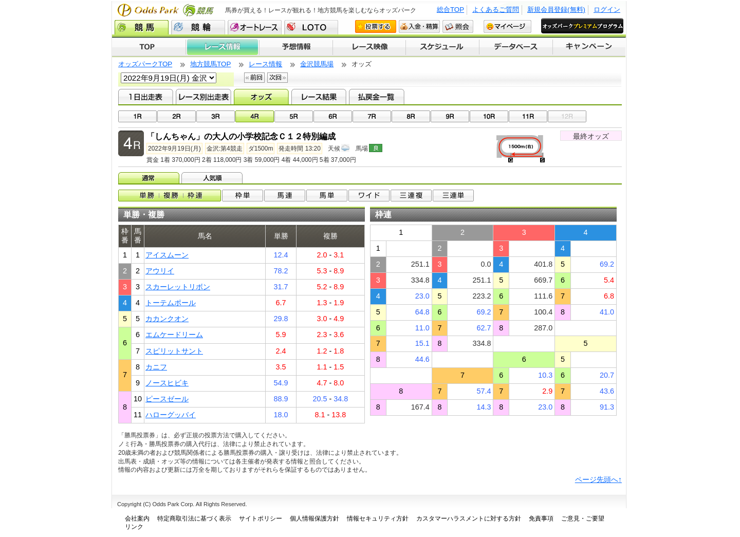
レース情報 (222, 47)
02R (176, 116)
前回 (254, 77)
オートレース (255, 27)
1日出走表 (145, 96)
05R (293, 116)
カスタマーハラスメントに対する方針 (468, 518)
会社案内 (137, 518)
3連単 (453, 195)
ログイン (607, 9)
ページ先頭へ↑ (598, 479)
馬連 (284, 195)
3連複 (411, 195)
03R (215, 116)
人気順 (213, 177)
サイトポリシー (260, 518)
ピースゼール (167, 399)
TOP (149, 47)
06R (332, 116)
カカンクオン (167, 318)
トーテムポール (170, 303)
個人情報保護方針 (314, 518)
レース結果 (318, 96)
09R (450, 116)
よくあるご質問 (495, 9)
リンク (134, 527)
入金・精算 (419, 26)
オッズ (261, 96)
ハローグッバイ (170, 415)
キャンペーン (589, 47)
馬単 (326, 195)
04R (254, 116)
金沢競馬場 (317, 64)
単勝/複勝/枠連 (169, 195)
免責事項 (541, 518)
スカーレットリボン (177, 287)
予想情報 (295, 47)
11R (528, 116)
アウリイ (159, 271)
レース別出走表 (203, 96)
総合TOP (450, 9)
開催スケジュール (442, 47)
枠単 (242, 195)
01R (137, 116)
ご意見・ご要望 (582, 518)
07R (372, 116)
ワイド (369, 195)
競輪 (198, 27)
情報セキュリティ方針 (378, 518)
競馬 (142, 27)
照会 (457, 26)
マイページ (507, 26)
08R (411, 116)
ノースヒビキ (167, 383)
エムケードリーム (174, 334)
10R (489, 116)
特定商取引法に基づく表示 (194, 518)
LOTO (311, 27)
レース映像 (368, 47)
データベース (516, 47)
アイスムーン (167, 255)
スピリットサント (174, 351)
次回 (277, 77)
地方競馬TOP (210, 64)
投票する (375, 26)
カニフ (156, 367)
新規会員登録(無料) (556, 9)
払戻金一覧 (376, 96)
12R (567, 116)
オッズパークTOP (145, 64)
